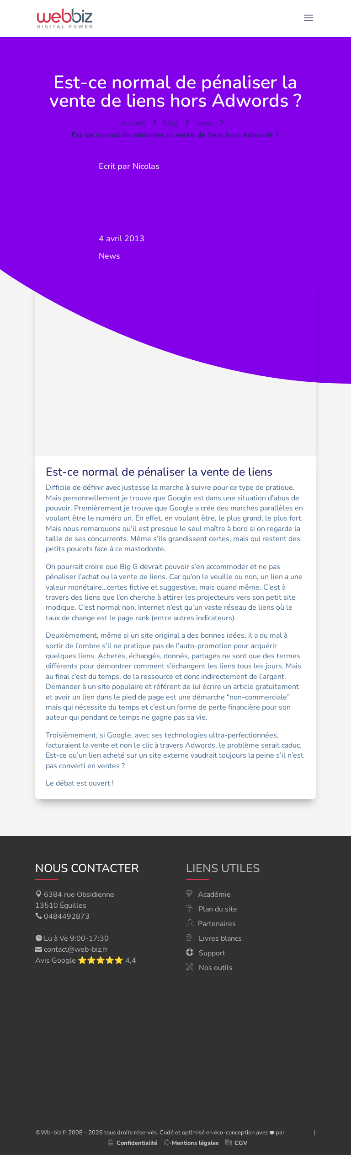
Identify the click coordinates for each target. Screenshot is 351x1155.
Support (212, 953)
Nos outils (216, 968)
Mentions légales (195, 1143)
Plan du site (217, 909)
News (109, 255)
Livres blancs (220, 938)
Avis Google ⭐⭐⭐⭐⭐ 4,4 (85, 960)
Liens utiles (223, 868)
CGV (240, 1143)
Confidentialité (132, 1143)
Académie (214, 894)
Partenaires (217, 924)
